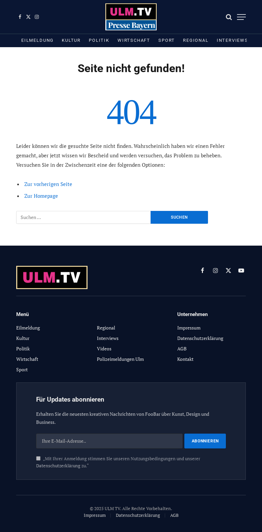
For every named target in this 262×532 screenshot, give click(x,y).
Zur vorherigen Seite (48, 184)
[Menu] (241, 17)
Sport (166, 40)
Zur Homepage (41, 195)
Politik (99, 40)
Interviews (232, 40)
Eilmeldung (37, 40)
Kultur (71, 40)
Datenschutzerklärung (58, 466)
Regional (196, 40)
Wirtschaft (133, 40)
